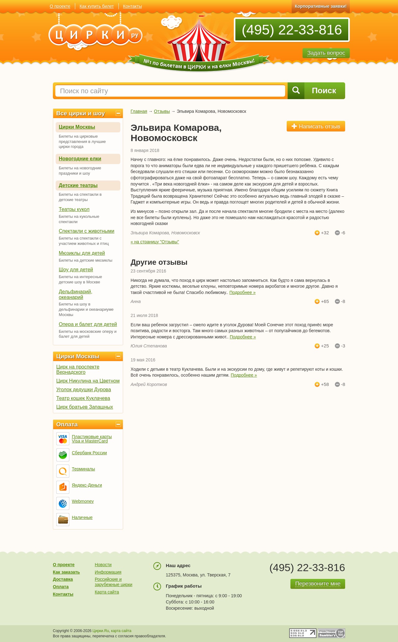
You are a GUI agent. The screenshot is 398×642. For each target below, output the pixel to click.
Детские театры (78, 185)
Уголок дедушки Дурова (83, 389)
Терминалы (83, 468)
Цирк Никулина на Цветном (88, 380)
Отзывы (162, 111)
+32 (325, 232)
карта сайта (121, 631)
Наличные (82, 517)
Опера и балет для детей (88, 324)
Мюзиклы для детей (82, 253)
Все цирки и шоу (80, 113)
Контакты (132, 6)
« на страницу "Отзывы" (155, 241)
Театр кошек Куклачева (83, 398)
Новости (103, 564)
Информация (108, 572)
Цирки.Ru (101, 631)
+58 (325, 384)
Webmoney (83, 501)
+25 (325, 345)
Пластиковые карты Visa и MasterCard (92, 438)
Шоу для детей (76, 269)
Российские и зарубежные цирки (113, 582)
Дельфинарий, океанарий (75, 294)
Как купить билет (97, 6)
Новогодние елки (80, 158)
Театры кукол (74, 209)
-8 (343, 301)
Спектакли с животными (86, 231)
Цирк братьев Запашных (84, 407)
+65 (325, 301)
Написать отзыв (316, 126)
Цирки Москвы (77, 127)
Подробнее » (242, 292)
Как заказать (66, 572)
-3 (343, 345)
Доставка (63, 579)
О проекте (60, 6)
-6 (343, 232)
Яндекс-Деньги (87, 485)
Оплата (67, 424)
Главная (139, 111)
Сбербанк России (89, 452)
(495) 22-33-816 (292, 30)
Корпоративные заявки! (321, 6)
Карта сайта (107, 591)
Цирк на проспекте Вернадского (78, 369)
